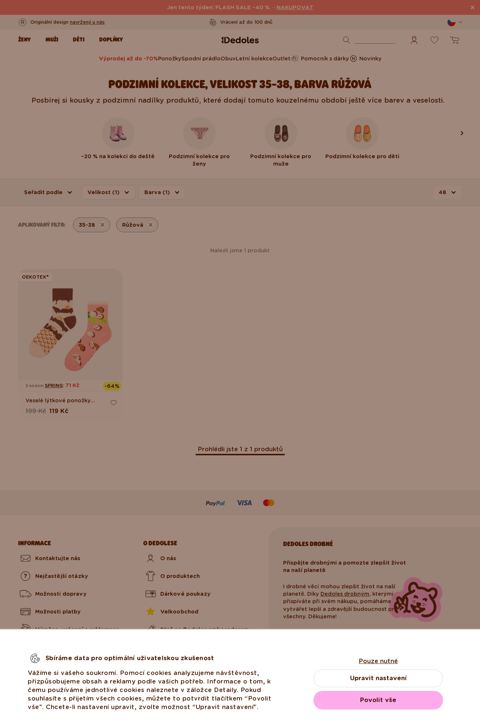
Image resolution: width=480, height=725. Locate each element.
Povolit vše (378, 700)
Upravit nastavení (378, 678)
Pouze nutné (378, 661)
